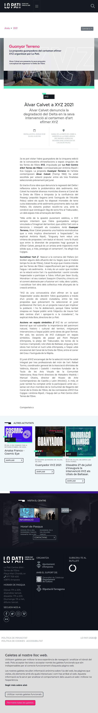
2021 (15, 28)
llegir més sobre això (16, 685)
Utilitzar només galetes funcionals (24, 694)
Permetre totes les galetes (20, 702)
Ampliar (14, 460)
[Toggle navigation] (36, 6)
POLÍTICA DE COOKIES (13, 641)
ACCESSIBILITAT (34, 641)
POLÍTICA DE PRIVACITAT (14, 638)
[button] (92, 6)
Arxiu (7, 28)
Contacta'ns (44, 537)
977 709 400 (11, 576)
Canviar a (86, 29)
